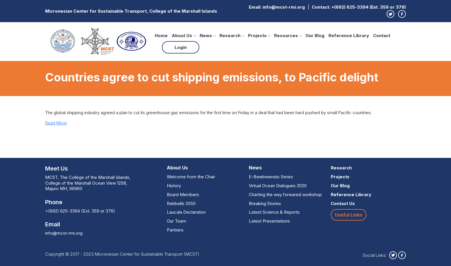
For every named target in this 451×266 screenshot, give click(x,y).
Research (231, 35)
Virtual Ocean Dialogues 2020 (278, 185)
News (207, 35)
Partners (175, 230)
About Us (184, 35)
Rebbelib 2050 (181, 203)
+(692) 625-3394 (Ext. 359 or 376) (368, 7)
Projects (259, 35)
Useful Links (348, 215)
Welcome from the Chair (191, 176)
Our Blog (314, 35)
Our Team (176, 221)
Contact (381, 35)
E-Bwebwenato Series (271, 176)
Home (161, 35)
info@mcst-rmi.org (284, 7)
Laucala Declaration (186, 212)
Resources (287, 35)
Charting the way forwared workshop (285, 194)
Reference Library (348, 35)
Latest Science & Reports (274, 212)
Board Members (183, 194)
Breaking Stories (265, 203)
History (174, 185)
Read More (56, 123)
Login (181, 47)
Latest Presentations (269, 221)
